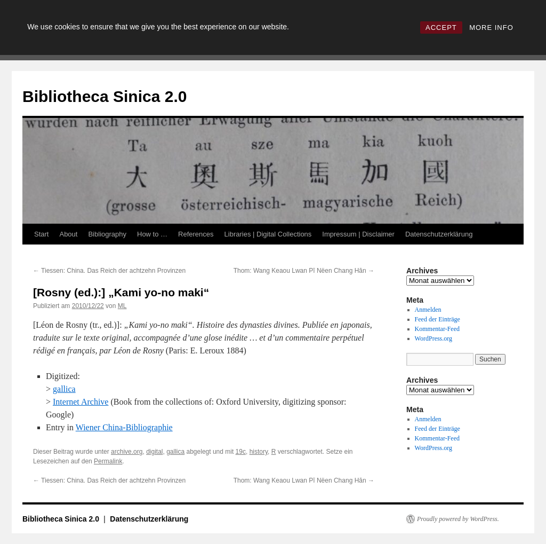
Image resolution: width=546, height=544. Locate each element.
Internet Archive (80, 401)
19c (241, 451)
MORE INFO (491, 27)
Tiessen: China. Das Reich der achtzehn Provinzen (109, 270)
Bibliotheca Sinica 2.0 (104, 96)
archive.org (126, 451)
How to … (152, 234)
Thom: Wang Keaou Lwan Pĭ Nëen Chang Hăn (304, 270)
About (68, 234)
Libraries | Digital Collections (268, 234)
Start (41, 234)
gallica (64, 388)
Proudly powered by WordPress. (458, 519)
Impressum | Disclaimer (358, 234)
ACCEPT (441, 27)
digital (154, 451)
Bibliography (107, 234)
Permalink (108, 461)
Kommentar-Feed (437, 329)
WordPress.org (433, 338)
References (195, 234)
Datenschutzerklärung (438, 234)
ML (122, 306)
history (259, 451)
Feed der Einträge (437, 319)
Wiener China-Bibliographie (124, 427)
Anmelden (428, 309)
